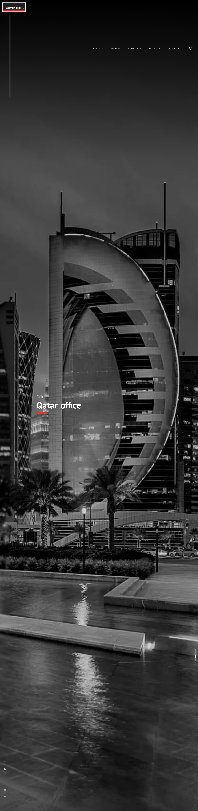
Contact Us (173, 7)
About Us (97, 7)
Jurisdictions (134, 7)
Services (114, 7)
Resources (154, 7)
